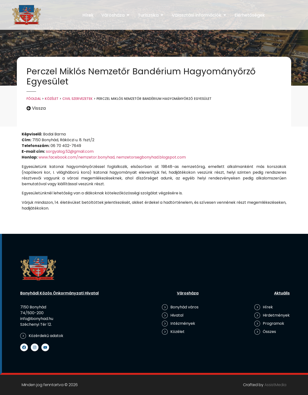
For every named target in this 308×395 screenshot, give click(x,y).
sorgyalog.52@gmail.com (70, 151)
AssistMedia (275, 385)
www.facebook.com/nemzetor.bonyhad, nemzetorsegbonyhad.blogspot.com (112, 157)
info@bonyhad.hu (36, 318)
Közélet (51, 98)
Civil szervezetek (77, 98)
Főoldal (33, 98)
